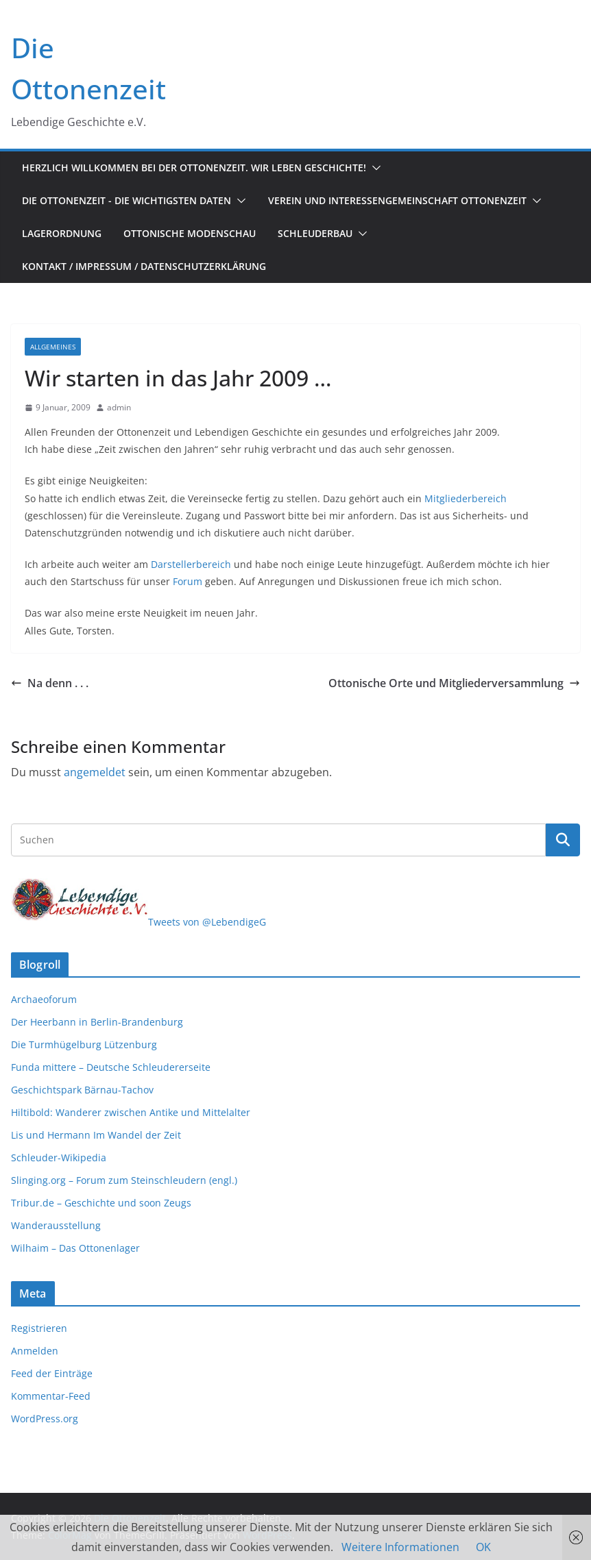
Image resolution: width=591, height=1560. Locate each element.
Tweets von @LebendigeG (207, 921)
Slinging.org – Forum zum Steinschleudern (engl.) (124, 1180)
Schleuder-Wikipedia (58, 1157)
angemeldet (94, 772)
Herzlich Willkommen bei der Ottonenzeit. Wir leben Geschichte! (194, 167)
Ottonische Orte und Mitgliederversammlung (454, 683)
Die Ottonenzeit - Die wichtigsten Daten (126, 200)
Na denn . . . (49, 683)
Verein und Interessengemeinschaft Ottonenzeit (397, 200)
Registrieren (39, 1328)
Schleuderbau (315, 233)
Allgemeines (52, 346)
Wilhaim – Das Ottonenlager (75, 1247)
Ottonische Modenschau (189, 233)
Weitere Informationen (400, 1547)
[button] (373, 167)
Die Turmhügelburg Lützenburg (84, 1044)
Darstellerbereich (191, 564)
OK (483, 1547)
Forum (187, 581)
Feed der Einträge (52, 1373)
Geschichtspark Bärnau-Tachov (82, 1089)
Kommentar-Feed (51, 1395)
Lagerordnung (61, 233)
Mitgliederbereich (465, 498)
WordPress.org (44, 1418)
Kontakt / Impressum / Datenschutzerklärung (144, 266)
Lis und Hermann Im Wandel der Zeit (96, 1134)
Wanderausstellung (56, 1225)
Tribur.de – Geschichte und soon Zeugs (101, 1202)
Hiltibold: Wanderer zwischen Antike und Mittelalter (130, 1112)
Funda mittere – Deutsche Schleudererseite (110, 1067)
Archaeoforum (44, 999)
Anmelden (34, 1350)
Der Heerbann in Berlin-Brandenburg (97, 1021)
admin (119, 407)
